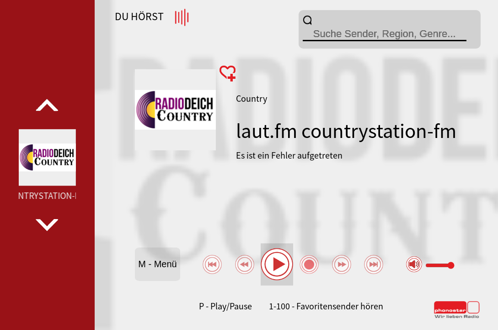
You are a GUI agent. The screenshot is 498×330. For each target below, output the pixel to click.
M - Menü (157, 264)
